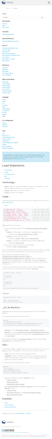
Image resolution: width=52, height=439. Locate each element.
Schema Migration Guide (8, 137)
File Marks (4, 124)
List (3, 103)
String (3, 101)
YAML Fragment (6, 108)
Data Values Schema (7, 73)
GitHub (14, 8)
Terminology (8, 170)
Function (4, 114)
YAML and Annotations (8, 34)
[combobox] (23, 17)
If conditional (5, 110)
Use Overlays (5, 57)
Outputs (4, 123)
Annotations (5, 69)
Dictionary (4, 105)
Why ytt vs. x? (6, 135)
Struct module (6, 89)
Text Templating (6, 75)
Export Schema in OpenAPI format (11, 55)
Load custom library (10, 405)
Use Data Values (6, 50)
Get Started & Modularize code (10, 48)
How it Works (5, 27)
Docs (7, 8)
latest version (21, 158)
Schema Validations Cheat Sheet (10, 41)
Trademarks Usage (39, 435)
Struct (3, 107)
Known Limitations (7, 146)
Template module (6, 91)
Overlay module (6, 87)
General (4, 99)
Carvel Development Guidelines (10, 142)
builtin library (7, 202)
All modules (5, 82)
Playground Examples (7, 148)
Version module (6, 92)
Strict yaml (5, 126)
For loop (4, 112)
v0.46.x (4, 13)
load (6, 205)
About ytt (4, 23)
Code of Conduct (6, 139)
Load (3, 116)
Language (4, 67)
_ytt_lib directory (10, 174)
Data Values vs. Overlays (8, 59)
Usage (6, 172)
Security (4, 144)
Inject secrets (5, 60)
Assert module (6, 83)
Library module (6, 85)
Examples (7, 178)
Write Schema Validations (9, 53)
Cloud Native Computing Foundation (13, 431)
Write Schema (6, 51)
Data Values (5, 71)
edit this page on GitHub (23, 412)
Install (3, 25)
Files (6, 176)
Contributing (5, 140)
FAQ (3, 133)
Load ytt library (9, 403)
